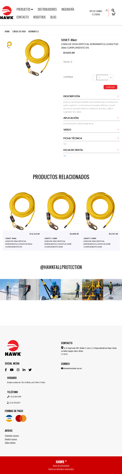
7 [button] (68, 257)
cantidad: (68, 76)
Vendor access (11, 439)
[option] (9, 45)
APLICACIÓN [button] (71, 117)
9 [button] (77, 257)
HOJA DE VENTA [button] (73, 149)
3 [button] (49, 257)
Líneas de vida (19, 31)
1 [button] (40, 257)
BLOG (53, 17)
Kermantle (33, 31)
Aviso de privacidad (61, 465)
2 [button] (44, 257)
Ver (65, 143)
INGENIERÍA (67, 9)
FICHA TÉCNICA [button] (72, 138)
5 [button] (58, 257)
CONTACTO (23, 17)
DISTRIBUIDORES (47, 9)
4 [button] (54, 257)
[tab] (91, 97)
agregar (110, 87)
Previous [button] (7, 224)
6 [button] (63, 257)
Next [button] (114, 224)
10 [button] (82, 257)
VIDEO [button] (67, 129)
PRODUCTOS (25, 9)
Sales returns (10, 442)
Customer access (12, 435)
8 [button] (72, 257)
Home (7, 31)
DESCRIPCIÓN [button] (71, 96)
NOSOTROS (39, 17)
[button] (106, 10)
